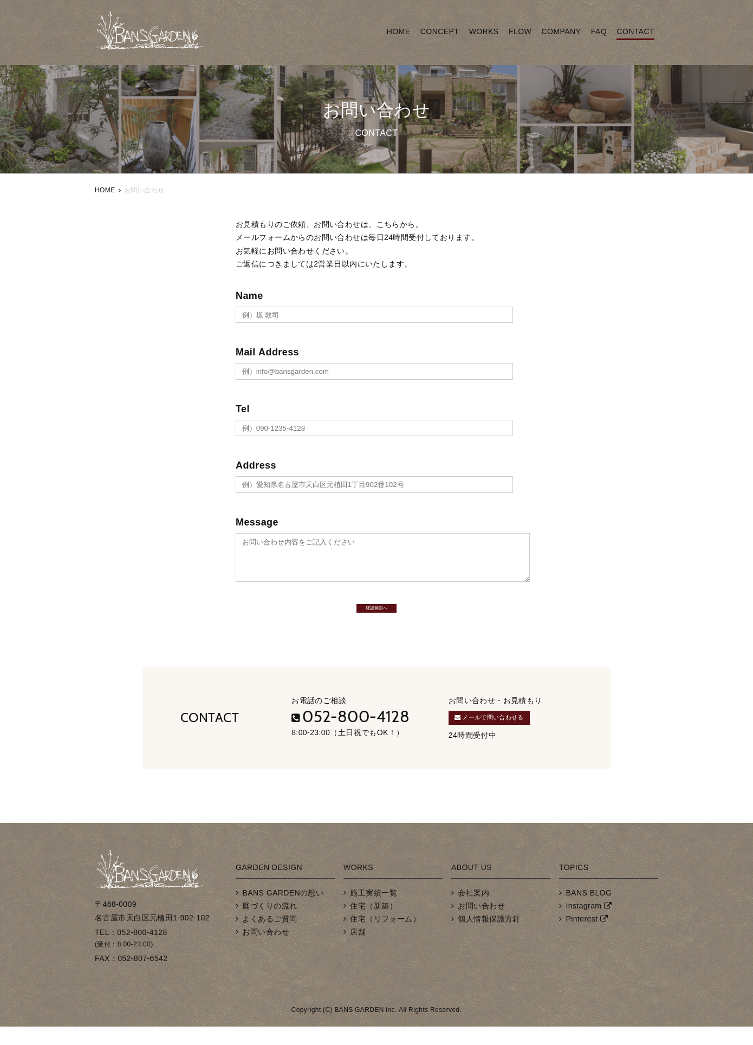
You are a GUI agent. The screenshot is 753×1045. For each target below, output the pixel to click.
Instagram (583, 924)
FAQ (599, 31)
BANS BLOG (589, 911)
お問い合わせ (265, 951)
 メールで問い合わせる (507, 733)
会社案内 (473, 911)
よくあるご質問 (269, 937)
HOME (399, 31)
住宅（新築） (373, 924)
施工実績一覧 (373, 911)
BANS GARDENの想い (282, 911)
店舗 (358, 951)
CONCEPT (439, 31)
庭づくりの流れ (269, 924)
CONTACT (635, 31)
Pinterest (582, 937)
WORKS (484, 31)
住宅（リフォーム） (385, 937)
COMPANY (561, 31)
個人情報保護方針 (489, 937)
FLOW (520, 31)
